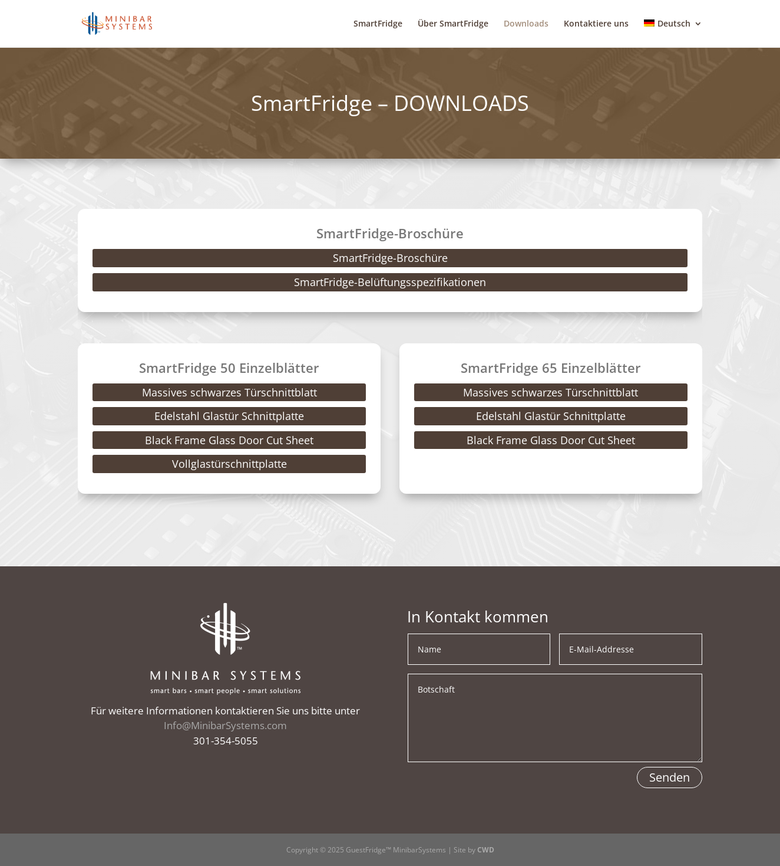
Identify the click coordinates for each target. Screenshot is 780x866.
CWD (485, 850)
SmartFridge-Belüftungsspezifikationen (390, 282)
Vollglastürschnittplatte (229, 464)
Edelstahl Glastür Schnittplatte (229, 416)
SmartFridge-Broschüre (390, 258)
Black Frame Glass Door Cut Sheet (229, 440)
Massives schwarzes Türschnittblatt (229, 392)
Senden (669, 777)
